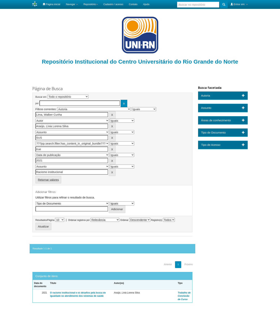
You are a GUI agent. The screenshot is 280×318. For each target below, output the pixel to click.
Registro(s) (156, 220)
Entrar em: (239, 4)
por (37, 103)
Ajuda (146, 4)
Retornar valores (48, 179)
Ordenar (124, 220)
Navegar (72, 4)
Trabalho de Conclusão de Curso (184, 295)
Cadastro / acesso (113, 4)
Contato (133, 4)
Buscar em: (41, 97)
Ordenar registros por (79, 220)
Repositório (90, 4)
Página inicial (51, 4)
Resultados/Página (45, 220)
